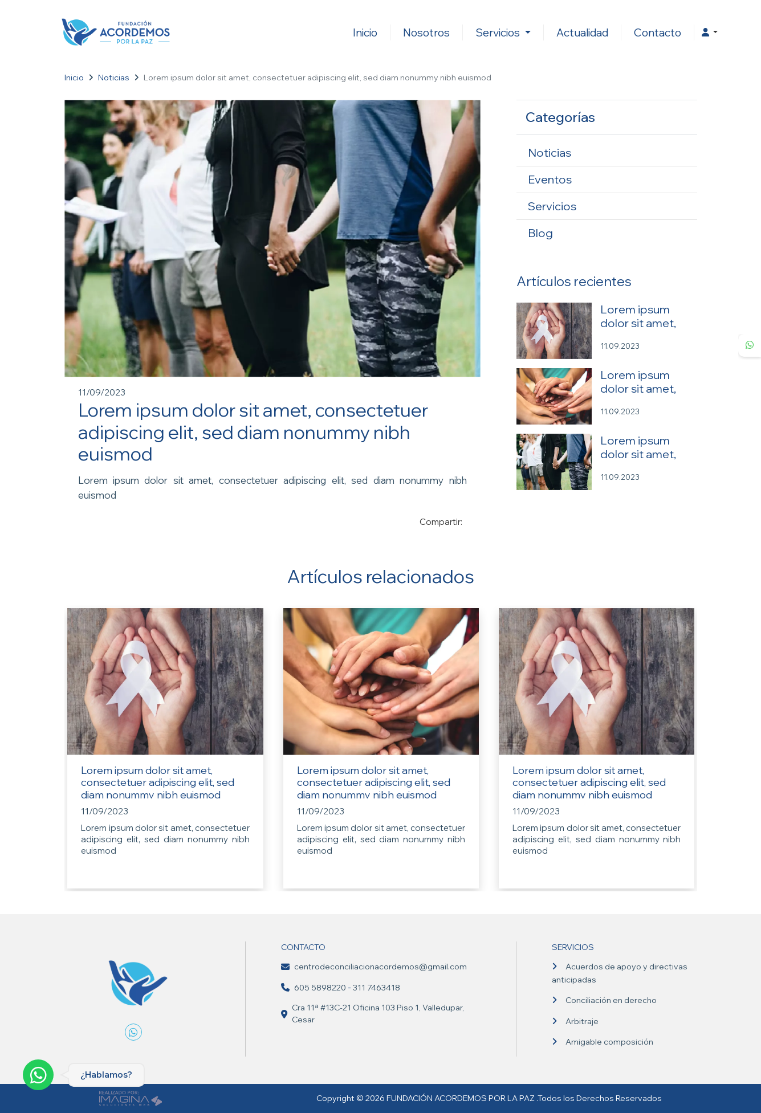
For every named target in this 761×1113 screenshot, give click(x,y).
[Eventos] (607, 179)
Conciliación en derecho (610, 1000)
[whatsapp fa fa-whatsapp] (749, 345)
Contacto (657, 32)
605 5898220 (320, 987)
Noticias (113, 77)
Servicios (498, 32)
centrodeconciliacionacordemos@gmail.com (380, 966)
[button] (709, 32)
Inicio (365, 32)
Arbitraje (581, 1021)
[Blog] (607, 233)
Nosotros (426, 32)
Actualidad (582, 32)
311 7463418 (376, 987)
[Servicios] (607, 206)
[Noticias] (607, 152)
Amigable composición (608, 1042)
